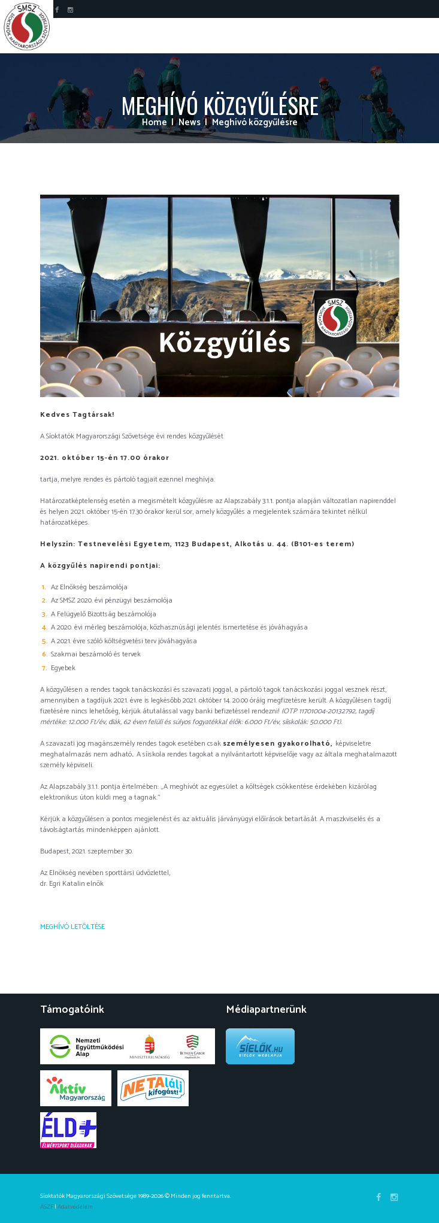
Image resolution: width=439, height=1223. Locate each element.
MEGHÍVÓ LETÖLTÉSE (72, 927)
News (189, 123)
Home (154, 123)
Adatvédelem (75, 1206)
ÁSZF (46, 1206)
